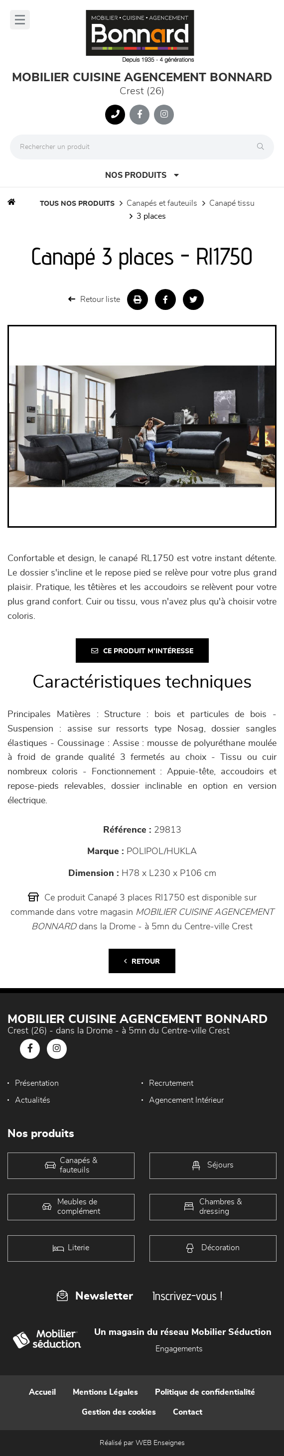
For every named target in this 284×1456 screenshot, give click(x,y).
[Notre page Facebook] (139, 115)
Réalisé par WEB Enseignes (142, 1443)
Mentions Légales (105, 1392)
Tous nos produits (77, 203)
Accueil (42, 1392)
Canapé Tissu (232, 203)
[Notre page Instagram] (164, 115)
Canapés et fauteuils (162, 203)
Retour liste (94, 299)
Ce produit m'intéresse (142, 651)
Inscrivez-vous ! (187, 1296)
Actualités (32, 1100)
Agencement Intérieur (186, 1100)
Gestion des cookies (119, 1412)
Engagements (179, 1349)
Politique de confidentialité (205, 1392)
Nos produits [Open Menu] (142, 175)
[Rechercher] (263, 147)
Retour (142, 961)
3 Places (151, 216)
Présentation (37, 1083)
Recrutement (171, 1083)
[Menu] (20, 19)
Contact (187, 1412)
